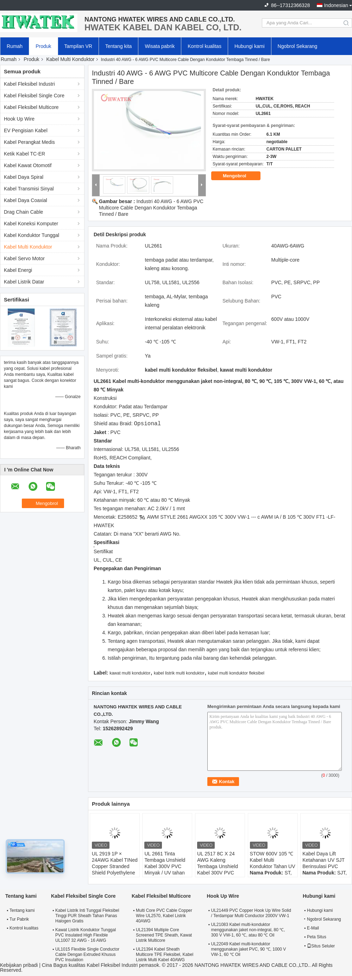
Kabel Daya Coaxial (25, 200)
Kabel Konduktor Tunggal (31, 235)
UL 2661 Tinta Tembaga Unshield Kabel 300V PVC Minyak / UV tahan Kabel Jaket (164, 866)
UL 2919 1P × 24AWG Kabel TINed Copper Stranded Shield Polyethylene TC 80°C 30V (115, 866)
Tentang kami (22, 910)
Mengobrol (239, 175)
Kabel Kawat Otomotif (27, 165)
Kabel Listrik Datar (24, 282)
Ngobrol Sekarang (298, 46)
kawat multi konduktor (129, 673)
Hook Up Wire (19, 119)
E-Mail (313, 928)
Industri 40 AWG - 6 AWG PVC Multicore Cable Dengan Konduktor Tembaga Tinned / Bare (151, 208)
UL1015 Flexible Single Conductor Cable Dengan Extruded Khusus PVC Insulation (87, 954)
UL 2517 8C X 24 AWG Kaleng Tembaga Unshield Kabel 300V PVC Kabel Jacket (217, 866)
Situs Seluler (321, 946)
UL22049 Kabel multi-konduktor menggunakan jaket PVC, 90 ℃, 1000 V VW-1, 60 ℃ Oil (248, 949)
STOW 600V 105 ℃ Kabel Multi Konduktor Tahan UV (272, 860)
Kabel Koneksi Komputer (31, 223)
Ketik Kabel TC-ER (24, 154)
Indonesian (336, 5)
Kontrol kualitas (204, 46)
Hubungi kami (249, 46)
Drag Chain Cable (23, 212)
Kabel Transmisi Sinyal (29, 188)
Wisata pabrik (160, 46)
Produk (43, 46)
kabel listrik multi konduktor (179, 673)
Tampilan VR (78, 46)
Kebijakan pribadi (19, 965)
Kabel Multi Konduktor (70, 59)
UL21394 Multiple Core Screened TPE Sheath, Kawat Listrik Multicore (164, 935)
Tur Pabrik (19, 919)
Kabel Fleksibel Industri (29, 84)
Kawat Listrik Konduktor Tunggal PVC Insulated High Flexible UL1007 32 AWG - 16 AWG (85, 935)
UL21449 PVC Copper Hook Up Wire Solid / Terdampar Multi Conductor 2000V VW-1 (251, 913)
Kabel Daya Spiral (23, 177)
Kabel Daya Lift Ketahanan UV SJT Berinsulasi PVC (323, 860)
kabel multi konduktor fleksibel (236, 673)
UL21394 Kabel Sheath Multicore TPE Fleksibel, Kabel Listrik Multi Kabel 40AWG (164, 954)
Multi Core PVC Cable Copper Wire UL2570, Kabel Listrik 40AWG (164, 915)
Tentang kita (118, 46)
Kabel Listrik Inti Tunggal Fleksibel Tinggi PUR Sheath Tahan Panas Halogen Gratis (87, 915)
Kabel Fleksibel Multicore (31, 107)
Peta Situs (316, 936)
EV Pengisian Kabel (26, 130)
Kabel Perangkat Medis (29, 142)
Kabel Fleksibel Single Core (34, 95)
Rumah (15, 46)
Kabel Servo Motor (24, 258)
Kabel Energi (18, 270)
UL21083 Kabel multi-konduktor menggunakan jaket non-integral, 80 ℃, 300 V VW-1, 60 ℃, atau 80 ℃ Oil (248, 930)
